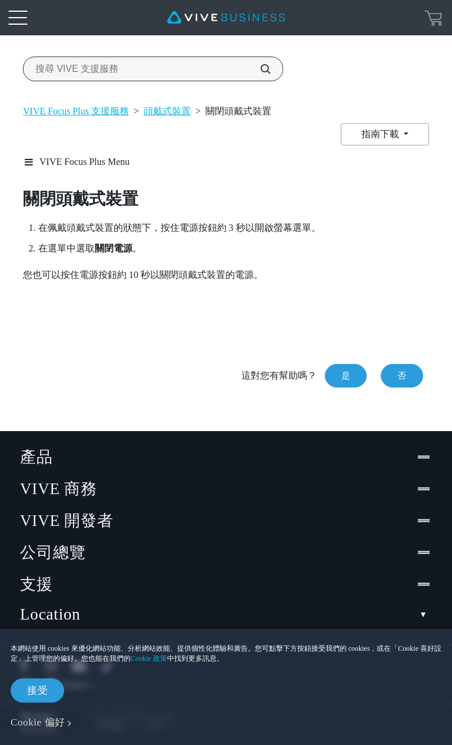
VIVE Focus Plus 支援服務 (76, 111)
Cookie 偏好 (38, 722)
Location (226, 614)
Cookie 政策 (149, 658)
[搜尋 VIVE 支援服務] (259, 69)
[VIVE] (226, 18)
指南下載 (381, 134)
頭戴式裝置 (167, 111)
